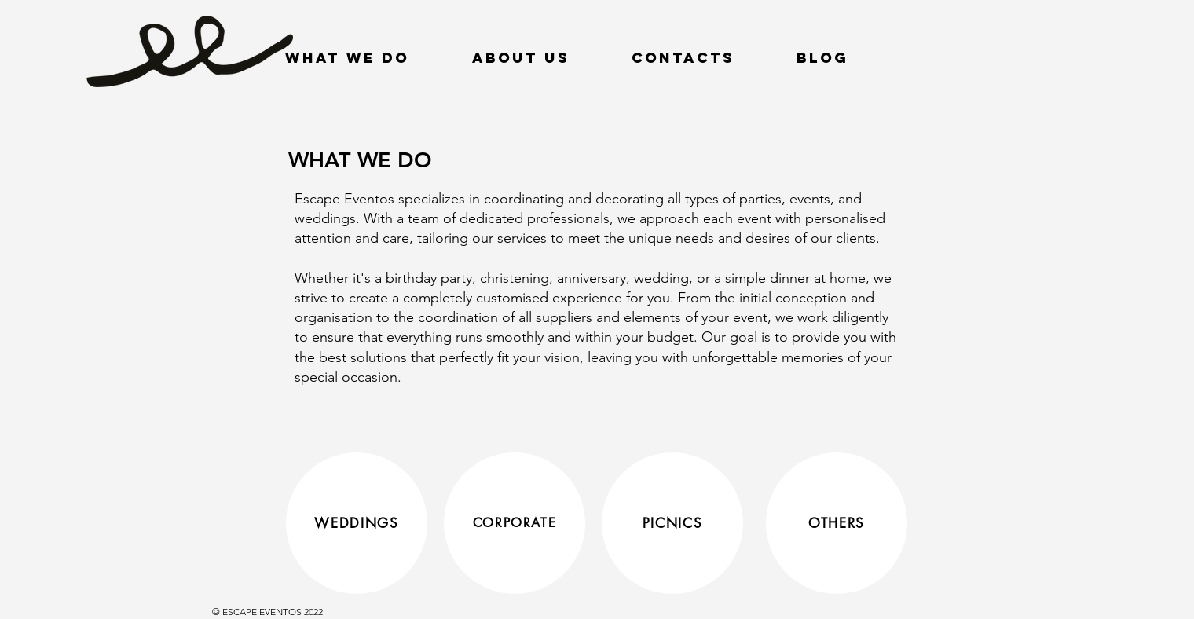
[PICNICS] (672, 523)
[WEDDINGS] (356, 523)
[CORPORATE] (514, 523)
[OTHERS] (836, 523)
